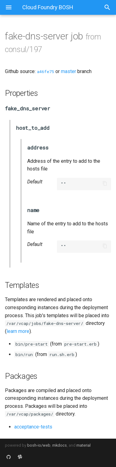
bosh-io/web (38, 445)
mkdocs (59, 445)
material (83, 445)
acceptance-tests (33, 427)
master (68, 71)
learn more (17, 331)
